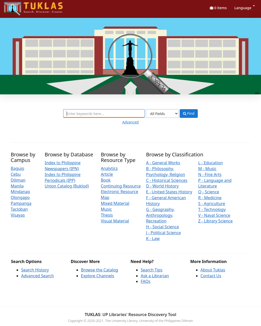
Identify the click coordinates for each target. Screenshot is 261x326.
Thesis (107, 215)
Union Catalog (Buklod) (67, 186)
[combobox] (104, 113)
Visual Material (115, 221)
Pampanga (21, 203)
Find (188, 113)
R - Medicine (209, 197)
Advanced (130, 122)
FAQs (145, 281)
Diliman (18, 180)
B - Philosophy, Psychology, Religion (165, 171)
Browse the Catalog (99, 270)
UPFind (16, 6)
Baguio (17, 168)
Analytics (109, 168)
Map (105, 197)
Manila (17, 186)
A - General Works (163, 163)
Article (107, 174)
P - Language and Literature (214, 183)
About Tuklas (213, 270)
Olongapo (20, 197)
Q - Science (208, 192)
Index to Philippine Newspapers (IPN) (63, 165)
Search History (35, 270)
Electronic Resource (119, 191)
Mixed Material (115, 203)
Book (105, 180)
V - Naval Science (214, 215)
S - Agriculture (211, 203)
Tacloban (19, 209)
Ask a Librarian (155, 276)
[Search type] (162, 113)
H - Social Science (162, 227)
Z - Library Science (215, 221)
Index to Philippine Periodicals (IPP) (63, 177)
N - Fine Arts (209, 174)
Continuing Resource (121, 186)
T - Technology (212, 209)
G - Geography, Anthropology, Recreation (160, 215)
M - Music (207, 168)
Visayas (18, 215)
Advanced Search (37, 276)
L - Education (210, 163)
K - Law (153, 238)
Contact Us (211, 276)
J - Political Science (163, 232)
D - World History (162, 186)
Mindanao (20, 191)
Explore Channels (97, 276)
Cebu (16, 174)
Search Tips (151, 270)
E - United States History (169, 192)
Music (106, 209)
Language (244, 7)
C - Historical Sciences (166, 180)
